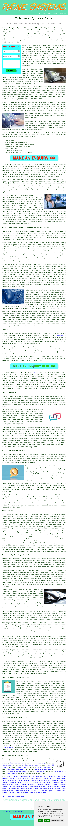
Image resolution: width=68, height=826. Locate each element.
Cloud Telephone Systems (56, 786)
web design (40, 771)
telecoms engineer (42, 683)
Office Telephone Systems (19, 793)
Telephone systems (9, 372)
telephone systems (59, 28)
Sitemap (3, 811)
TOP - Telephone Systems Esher (13, 796)
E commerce (59, 771)
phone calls (37, 129)
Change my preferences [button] (57, 820)
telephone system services (35, 759)
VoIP (35, 118)
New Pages (8, 811)
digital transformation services (40, 705)
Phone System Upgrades (19, 778)
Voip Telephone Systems (18, 786)
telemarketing (7, 765)
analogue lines (28, 73)
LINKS (44, 13)
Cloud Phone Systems (9, 780)
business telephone (58, 237)
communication (61, 335)
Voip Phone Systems (52, 776)
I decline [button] (47, 820)
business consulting (16, 769)
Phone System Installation (54, 778)
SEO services (12, 773)
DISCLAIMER (62, 13)
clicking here (7, 747)
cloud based (13, 91)
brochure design (16, 763)
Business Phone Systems (41, 780)
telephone (56, 650)
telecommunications (59, 514)
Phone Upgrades (24, 780)
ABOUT (49, 13)
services (41, 773)
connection (49, 132)
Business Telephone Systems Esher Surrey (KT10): (21, 28)
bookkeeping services (30, 765)
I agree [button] (40, 820)
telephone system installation (27, 747)
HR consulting (39, 763)
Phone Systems (12, 776)
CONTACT (55, 13)
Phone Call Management (10, 789)
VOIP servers (16, 529)
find (7, 721)
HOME (39, 13)
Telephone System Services (31, 776)
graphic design (23, 767)
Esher (36, 372)
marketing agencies (43, 769)
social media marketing (17, 771)
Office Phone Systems (37, 786)
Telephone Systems (38, 782)
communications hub (56, 174)
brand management (44, 767)
